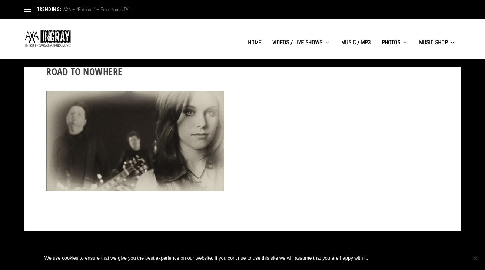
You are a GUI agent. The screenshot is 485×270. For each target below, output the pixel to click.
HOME (254, 35)
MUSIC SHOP (433, 35)
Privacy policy (416, 258)
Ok (379, 258)
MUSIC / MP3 (356, 35)
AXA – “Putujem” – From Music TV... (97, 9)
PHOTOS (391, 35)
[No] (475, 258)
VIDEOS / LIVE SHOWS (297, 35)
